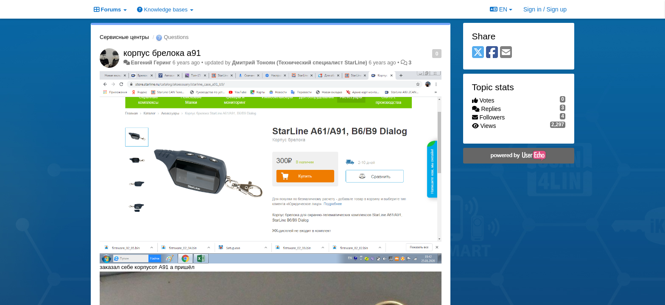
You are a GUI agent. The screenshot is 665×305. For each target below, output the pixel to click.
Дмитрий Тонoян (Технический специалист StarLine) (299, 63)
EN (501, 9)
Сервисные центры (124, 37)
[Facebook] (492, 52)
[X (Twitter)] (478, 52)
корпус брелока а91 (162, 53)
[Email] (506, 52)
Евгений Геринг (151, 63)
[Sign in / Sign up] (545, 9)
